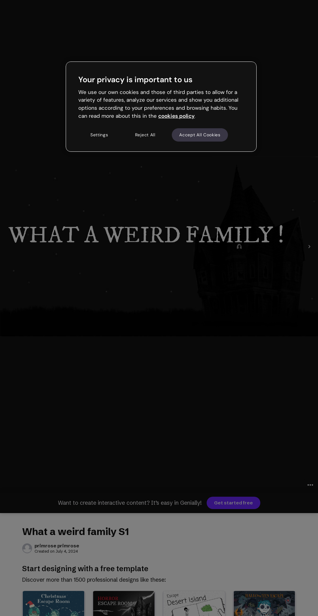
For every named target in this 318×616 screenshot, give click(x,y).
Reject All (145, 135)
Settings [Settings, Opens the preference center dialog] (99, 135)
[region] (161, 107)
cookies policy (176, 116)
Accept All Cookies (200, 135)
